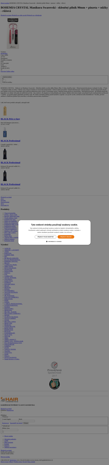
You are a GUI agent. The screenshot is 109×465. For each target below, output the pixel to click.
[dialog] (54, 232)
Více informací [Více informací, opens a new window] (68, 232)
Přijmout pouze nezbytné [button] (46, 237)
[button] (54, 241)
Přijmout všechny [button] (66, 237)
